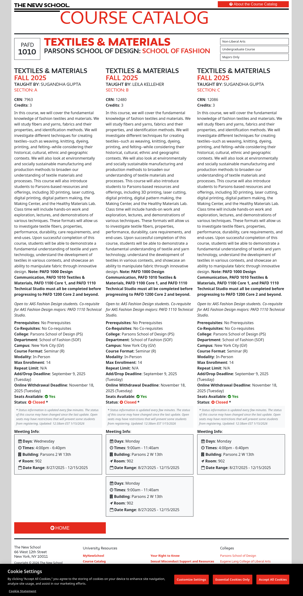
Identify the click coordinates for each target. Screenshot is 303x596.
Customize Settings (191, 581)
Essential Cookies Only (232, 581)
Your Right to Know (165, 555)
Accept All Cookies (273, 581)
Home (60, 528)
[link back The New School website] (42, 5)
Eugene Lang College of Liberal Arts (245, 561)
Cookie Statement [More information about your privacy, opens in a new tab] (22, 593)
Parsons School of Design (238, 555)
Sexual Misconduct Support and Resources (182, 561)
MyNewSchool (93, 555)
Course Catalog (134, 17)
